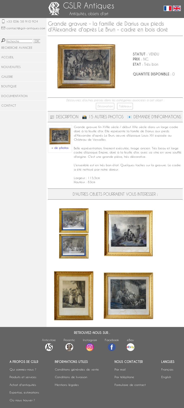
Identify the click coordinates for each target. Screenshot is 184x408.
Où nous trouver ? (22, 400)
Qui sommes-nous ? (23, 369)
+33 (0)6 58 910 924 (22, 21)
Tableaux (125, 106)
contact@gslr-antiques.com (25, 28)
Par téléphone (124, 377)
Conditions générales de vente (77, 369)
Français (167, 369)
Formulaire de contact (130, 385)
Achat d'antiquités (23, 385)
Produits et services (23, 377)
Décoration (105, 106)
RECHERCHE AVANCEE (16, 47)
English (166, 377)
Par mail (120, 369)
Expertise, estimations (24, 392)
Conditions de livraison (71, 377)
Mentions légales (67, 385)
